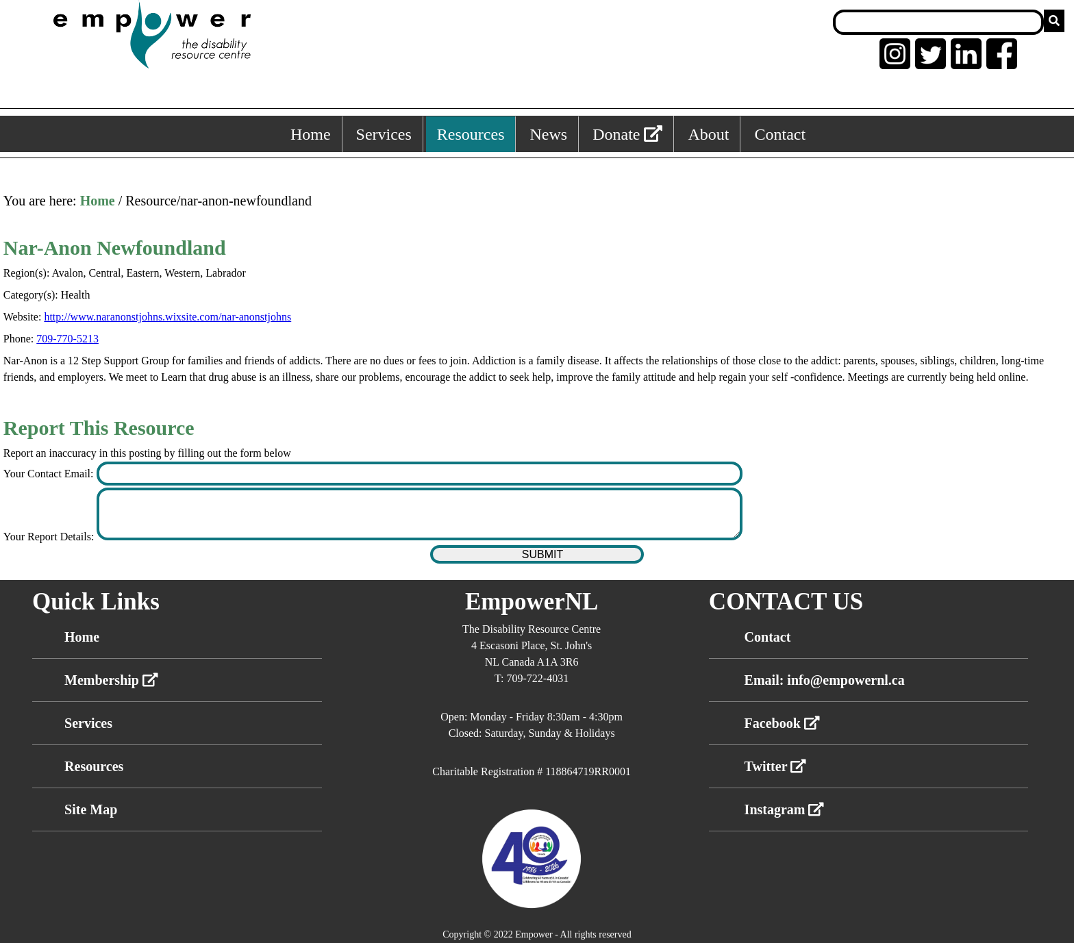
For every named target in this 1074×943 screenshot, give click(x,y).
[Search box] (938, 22)
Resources (93, 766)
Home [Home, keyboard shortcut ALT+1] (310, 134)
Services (88, 723)
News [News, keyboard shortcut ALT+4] (548, 134)
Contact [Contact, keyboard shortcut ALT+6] (780, 134)
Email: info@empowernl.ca (825, 680)
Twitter (776, 766)
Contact (768, 636)
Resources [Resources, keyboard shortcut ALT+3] (471, 134)
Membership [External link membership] (111, 680)
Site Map (90, 809)
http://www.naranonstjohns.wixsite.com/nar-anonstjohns (167, 317)
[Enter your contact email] (419, 474)
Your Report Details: (50, 536)
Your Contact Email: (50, 473)
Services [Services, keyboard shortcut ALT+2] (384, 134)
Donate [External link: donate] (627, 134)
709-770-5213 (67, 338)
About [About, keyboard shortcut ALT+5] (708, 134)
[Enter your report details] (419, 514)
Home (97, 200)
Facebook (782, 723)
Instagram (785, 809)
